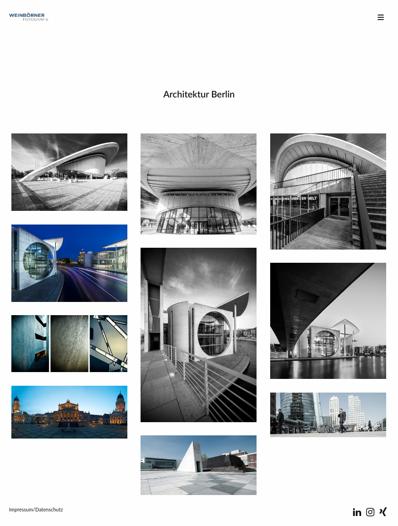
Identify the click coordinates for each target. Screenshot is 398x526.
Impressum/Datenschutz (36, 509)
